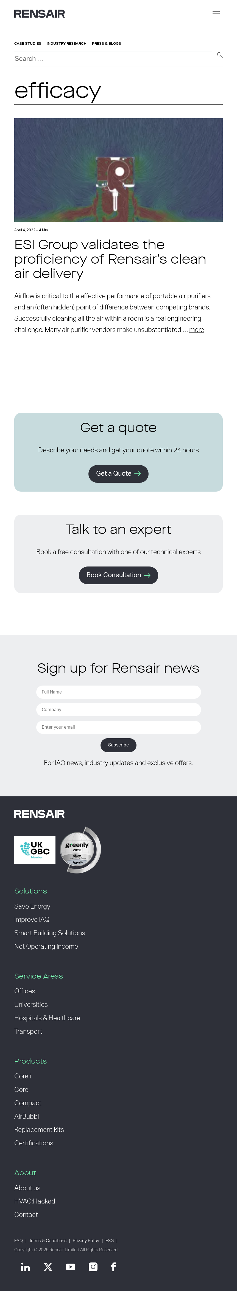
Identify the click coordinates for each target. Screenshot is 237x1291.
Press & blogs (106, 43)
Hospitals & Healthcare (47, 1018)
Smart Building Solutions (49, 933)
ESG (109, 1241)
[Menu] (216, 13)
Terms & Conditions (47, 1241)
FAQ (18, 1241)
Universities (31, 1005)
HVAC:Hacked (34, 1201)
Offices (24, 991)
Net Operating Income (46, 946)
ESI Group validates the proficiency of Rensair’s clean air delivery (110, 260)
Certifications (33, 1143)
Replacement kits (39, 1130)
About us (27, 1188)
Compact (27, 1103)
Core (21, 1090)
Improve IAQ (31, 920)
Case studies (27, 43)
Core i (22, 1076)
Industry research (67, 43)
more (196, 330)
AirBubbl (26, 1117)
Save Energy (32, 906)
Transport (28, 1031)
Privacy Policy (86, 1241)
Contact (26, 1215)
